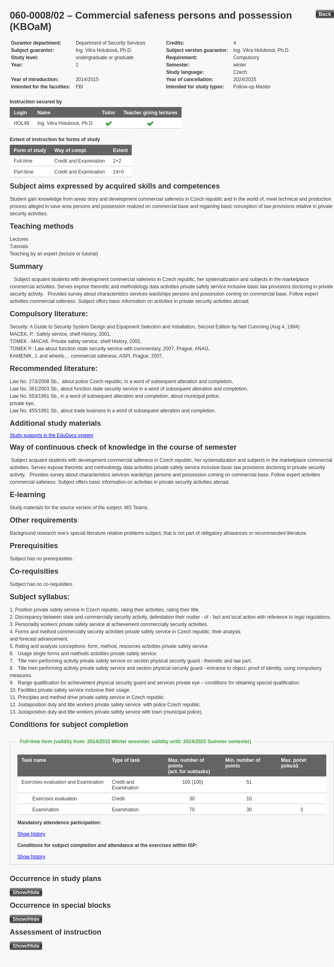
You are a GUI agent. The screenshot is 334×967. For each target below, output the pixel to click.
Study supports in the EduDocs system (51, 435)
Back (325, 14)
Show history (31, 834)
